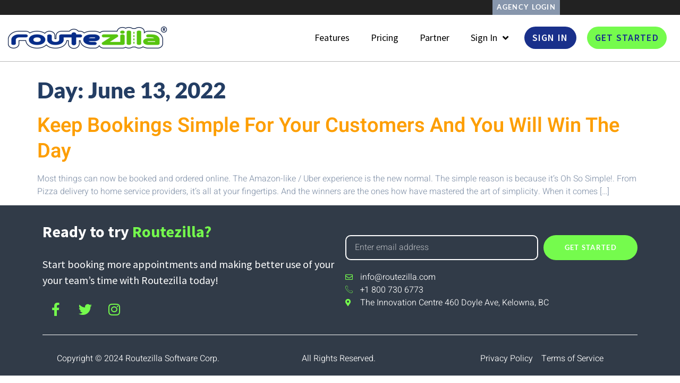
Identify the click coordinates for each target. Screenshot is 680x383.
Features (332, 38)
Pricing (384, 38)
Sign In (489, 38)
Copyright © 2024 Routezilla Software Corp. (138, 358)
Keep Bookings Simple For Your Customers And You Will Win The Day (328, 138)
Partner (434, 38)
